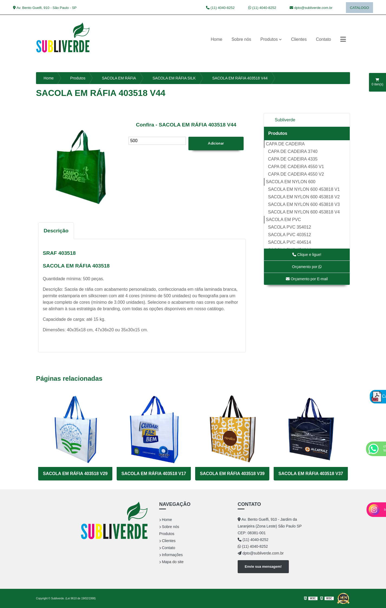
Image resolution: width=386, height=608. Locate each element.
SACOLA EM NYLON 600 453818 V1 (304, 189)
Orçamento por (307, 267)
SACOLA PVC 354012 (289, 227)
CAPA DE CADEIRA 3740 (293, 151)
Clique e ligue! (306, 254)
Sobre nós (241, 39)
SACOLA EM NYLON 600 (290, 181)
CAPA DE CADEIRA (285, 144)
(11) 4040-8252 (220, 8)
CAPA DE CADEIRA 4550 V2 (296, 174)
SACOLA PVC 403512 (289, 234)
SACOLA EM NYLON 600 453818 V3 (304, 204)
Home (216, 39)
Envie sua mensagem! (263, 566)
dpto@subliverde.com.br (311, 8)
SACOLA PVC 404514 (289, 242)
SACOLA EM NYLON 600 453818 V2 (304, 197)
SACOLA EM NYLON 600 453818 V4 (304, 212)
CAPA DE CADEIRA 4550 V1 (296, 166)
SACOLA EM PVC (283, 219)
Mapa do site (171, 562)
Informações (171, 555)
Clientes (299, 39)
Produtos (269, 39)
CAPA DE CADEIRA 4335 (293, 159)
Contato (323, 39)
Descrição (56, 230)
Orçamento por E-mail (307, 279)
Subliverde (285, 120)
